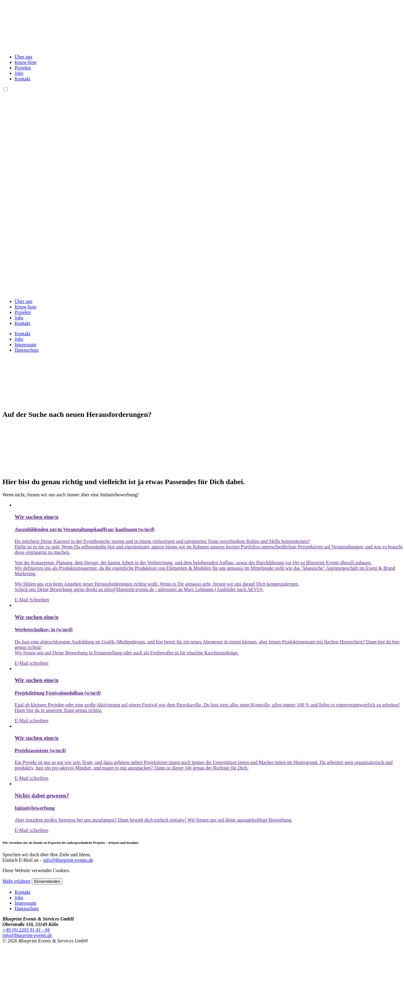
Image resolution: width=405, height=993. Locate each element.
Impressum (25, 344)
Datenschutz (27, 350)
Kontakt (22, 78)
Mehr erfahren (16, 881)
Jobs (19, 73)
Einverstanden (47, 881)
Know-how (26, 62)
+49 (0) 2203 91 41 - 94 (26, 929)
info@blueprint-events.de (68, 860)
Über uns (23, 56)
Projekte (23, 67)
